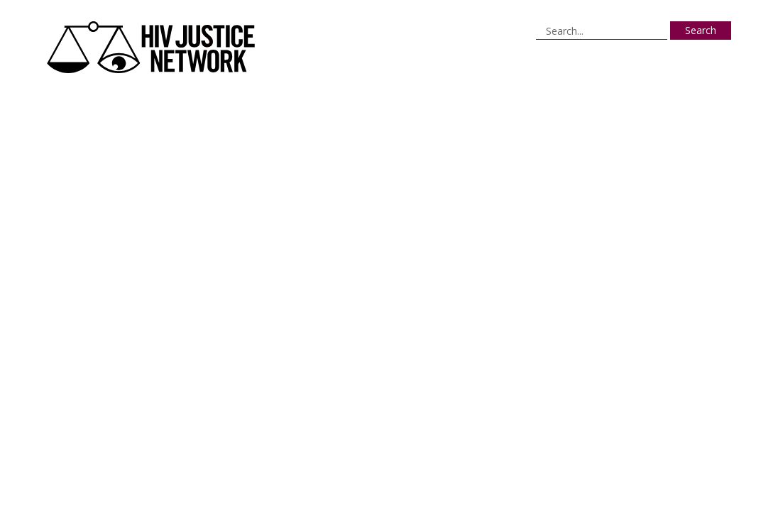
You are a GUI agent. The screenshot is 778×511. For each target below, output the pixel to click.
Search (700, 30)
